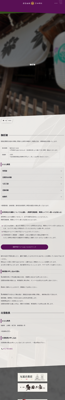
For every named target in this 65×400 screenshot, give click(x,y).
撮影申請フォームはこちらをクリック (24, 247)
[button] (32, 171)
